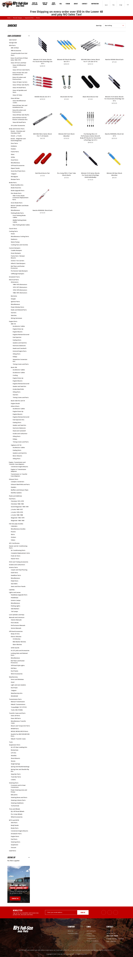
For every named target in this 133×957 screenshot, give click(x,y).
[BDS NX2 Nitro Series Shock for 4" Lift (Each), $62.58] (42, 122)
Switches (13, 315)
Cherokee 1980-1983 (16, 504)
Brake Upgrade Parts (16, 190)
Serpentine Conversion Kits (19, 360)
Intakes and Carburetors (16, 565)
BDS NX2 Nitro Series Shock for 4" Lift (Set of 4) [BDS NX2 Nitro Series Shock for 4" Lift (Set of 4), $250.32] (90, 60)
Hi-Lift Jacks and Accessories (19, 650)
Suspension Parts (13, 745)
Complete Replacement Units (19, 553)
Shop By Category (35, 3)
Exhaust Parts (12, 479)
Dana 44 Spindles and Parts (19, 91)
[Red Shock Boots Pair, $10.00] (42, 161)
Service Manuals (15, 628)
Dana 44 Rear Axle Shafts (20, 85)
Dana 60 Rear (14, 98)
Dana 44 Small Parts (18, 87)
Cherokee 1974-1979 (16, 501)
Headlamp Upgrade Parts (18, 595)
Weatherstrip (12, 677)
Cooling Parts (12, 231)
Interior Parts (12, 567)
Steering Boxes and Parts (18, 797)
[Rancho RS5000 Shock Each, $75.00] (114, 47)
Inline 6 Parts (14, 406)
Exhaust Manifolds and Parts (19, 484)
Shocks (12, 761)
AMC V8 (12, 324)
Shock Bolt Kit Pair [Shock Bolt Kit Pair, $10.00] (66, 97)
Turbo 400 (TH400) (16, 710)
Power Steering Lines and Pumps (18, 791)
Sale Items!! (12, 40)
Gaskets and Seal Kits (19, 343)
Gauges (12, 299)
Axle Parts (11, 45)
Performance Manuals (17, 625)
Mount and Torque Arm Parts (19, 726)
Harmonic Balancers (18, 345)
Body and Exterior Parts (15, 129)
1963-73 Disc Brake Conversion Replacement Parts (19, 197)
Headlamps (13, 597)
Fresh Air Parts (14, 556)
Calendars (13, 526)
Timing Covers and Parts (20, 364)
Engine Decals (14, 403)
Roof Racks (13, 671)
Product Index (91, 936)
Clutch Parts (12, 228)
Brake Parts (12, 182)
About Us (70, 931)
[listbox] (115, 25)
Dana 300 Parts (15, 718)
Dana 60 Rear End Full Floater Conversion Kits (19, 118)
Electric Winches (15, 636)
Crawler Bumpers (15, 250)
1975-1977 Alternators (19, 287)
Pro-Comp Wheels (15, 814)
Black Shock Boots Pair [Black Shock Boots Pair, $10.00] (90, 97)
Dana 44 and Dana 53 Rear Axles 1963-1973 (18, 59)
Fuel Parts (11, 499)
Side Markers (14, 609)
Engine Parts (12, 321)
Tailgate (12, 174)
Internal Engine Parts (18, 351)
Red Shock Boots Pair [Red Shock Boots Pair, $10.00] (42, 173)
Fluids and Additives (14, 496)
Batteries (13, 296)
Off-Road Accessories (16, 165)
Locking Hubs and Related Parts (18, 654)
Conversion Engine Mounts (18, 466)
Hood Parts (13, 160)
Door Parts (13, 143)
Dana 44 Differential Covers (18, 66)
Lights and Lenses (14, 592)
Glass (11, 154)
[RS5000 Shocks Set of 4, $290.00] (42, 85)
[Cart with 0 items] (128, 3)
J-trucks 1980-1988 (16, 515)
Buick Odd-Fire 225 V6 (17, 401)
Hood (11, 682)
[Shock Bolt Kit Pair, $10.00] (66, 85)
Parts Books (14, 622)
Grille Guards (14, 648)
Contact (84, 4)
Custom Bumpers (13, 248)
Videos (12, 540)
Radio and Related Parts (18, 310)
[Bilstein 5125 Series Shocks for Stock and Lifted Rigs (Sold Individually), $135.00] (90, 161)
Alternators (13, 282)
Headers (12, 487)
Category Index (91, 938)
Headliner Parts (15, 575)
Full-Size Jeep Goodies (15, 524)
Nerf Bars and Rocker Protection (17, 267)
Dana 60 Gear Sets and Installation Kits (19, 106)
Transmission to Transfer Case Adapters (18, 475)
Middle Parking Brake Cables (18, 221)
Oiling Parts (15, 354)
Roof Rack (13, 688)
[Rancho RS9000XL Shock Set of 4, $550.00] (114, 122)
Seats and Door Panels (17, 586)
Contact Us (15, 898)
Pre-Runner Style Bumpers (18, 271)
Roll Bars (13, 668)
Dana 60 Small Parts (18, 122)
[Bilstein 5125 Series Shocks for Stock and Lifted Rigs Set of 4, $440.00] (42, 47)
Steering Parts (12, 783)
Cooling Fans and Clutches (18, 245)
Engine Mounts (16, 332)
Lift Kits (12, 753)
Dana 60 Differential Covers (18, 101)
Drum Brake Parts (15, 203)
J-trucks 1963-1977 (16, 509)
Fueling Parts (16, 340)
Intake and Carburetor (19, 433)
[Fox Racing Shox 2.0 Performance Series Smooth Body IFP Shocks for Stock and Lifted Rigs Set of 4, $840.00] (90, 122)
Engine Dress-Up (17, 329)
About (76, 4)
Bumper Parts (14, 179)
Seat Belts (13, 584)
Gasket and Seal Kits (18, 386)
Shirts (12, 534)
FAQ (60, 4)
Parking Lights (14, 606)
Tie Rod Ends (14, 806)
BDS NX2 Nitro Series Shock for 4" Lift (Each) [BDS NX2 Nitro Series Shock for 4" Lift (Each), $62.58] (42, 135)
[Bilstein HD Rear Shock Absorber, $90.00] (114, 161)
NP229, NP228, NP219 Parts (18, 731)
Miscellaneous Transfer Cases (17, 722)
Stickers (12, 537)
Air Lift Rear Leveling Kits (18, 747)
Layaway (11, 590)
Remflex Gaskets (15, 493)
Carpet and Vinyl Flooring (18, 570)
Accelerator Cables (18, 326)
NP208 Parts (14, 728)
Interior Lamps (14, 600)
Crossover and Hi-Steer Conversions (17, 786)
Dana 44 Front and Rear (17, 63)
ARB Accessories (15, 50)
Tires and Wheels (13, 809)
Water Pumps (14, 242)
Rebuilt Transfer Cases (17, 739)
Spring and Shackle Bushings (19, 766)
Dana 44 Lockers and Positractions (18, 78)
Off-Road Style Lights (17, 665)
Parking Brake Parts (16, 213)
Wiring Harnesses (15, 318)
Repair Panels (14, 168)
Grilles (12, 157)
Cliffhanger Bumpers (16, 274)
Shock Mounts (14, 758)
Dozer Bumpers (15, 253)
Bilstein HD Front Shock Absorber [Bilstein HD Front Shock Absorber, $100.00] (66, 135)
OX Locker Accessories (17, 125)
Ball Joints (13, 795)
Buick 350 (13, 367)
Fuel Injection (16, 337)
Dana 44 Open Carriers (19, 82)
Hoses (12, 234)
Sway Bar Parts (15, 774)
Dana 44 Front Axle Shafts (20, 70)
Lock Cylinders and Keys (15, 615)
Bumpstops (13, 750)
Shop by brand (44, 3)
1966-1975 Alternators (19, 284)
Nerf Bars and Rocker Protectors (17, 662)
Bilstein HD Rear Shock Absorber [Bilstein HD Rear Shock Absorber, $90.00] (114, 174)
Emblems (13, 146)
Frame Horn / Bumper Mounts (17, 257)
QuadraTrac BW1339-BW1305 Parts (19, 735)
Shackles (12, 755)
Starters (12, 312)
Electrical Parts (13, 280)
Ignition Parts (14, 301)
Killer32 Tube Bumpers (17, 263)
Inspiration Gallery (73, 933)
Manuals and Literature (15, 617)
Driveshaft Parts (13, 277)
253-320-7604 (112, 936)
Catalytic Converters (16, 482)
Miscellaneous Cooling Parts (19, 236)
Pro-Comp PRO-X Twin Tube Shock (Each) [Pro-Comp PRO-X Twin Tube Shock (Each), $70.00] (66, 174)
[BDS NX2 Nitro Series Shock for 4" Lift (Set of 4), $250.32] (90, 47)
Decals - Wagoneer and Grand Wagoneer (17, 139)
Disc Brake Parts (15, 193)
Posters (12, 532)
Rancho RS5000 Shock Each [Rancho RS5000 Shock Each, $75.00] (114, 59)
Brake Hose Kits (15, 188)
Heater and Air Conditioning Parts (17, 547)
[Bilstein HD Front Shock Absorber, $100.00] (66, 122)
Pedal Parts (13, 581)
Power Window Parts (16, 307)
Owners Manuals (15, 620)
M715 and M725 (13, 820)
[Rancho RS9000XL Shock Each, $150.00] (42, 198)
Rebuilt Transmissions (17, 704)
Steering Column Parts (17, 800)
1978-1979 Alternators (19, 290)
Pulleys (14, 357)
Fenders (12, 149)
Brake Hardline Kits (16, 185)
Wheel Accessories (15, 817)
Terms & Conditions (93, 941)
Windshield (13, 696)
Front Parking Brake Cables (18, 216)
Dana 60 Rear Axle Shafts (20, 115)
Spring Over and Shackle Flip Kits (19, 770)
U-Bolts (12, 779)
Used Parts (53, 3)
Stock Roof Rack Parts (17, 171)
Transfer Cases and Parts (16, 713)
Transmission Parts (14, 699)
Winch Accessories (15, 674)
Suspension (13, 845)
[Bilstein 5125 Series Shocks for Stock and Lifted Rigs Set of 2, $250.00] (114, 85)
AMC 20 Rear (14, 48)
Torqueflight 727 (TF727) (18, 707)
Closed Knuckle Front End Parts (18, 54)
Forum (68, 4)
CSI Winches (15, 639)
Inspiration (95, 4)
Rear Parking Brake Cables (20, 225)
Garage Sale (12, 42)
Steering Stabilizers (16, 803)
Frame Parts (14, 151)
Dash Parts (13, 572)
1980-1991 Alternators (19, 293)
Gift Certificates (13, 543)
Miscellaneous (14, 163)
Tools (10, 742)
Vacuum (12, 847)
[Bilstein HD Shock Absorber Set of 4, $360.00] (66, 47)
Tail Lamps (13, 611)
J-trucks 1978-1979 (16, 512)
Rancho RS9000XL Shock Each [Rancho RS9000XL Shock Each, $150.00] (42, 210)
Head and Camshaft (18, 431)
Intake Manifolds (17, 389)
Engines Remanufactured (20, 334)
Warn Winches (16, 644)
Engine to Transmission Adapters (17, 470)
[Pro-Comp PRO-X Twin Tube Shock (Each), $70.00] (66, 161)
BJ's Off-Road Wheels (16, 811)
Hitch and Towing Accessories (17, 562)
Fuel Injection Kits (17, 420)
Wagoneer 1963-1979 (16, 518)
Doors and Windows (16, 679)
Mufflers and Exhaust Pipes (18, 490)
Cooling (14, 375)
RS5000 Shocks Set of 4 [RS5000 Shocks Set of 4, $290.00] (43, 97)
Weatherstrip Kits (15, 693)
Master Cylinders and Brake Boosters (18, 206)
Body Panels (14, 825)
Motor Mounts (16, 456)
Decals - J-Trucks (15, 136)
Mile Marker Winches (18, 642)
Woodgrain (13, 176)
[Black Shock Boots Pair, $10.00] (90, 85)
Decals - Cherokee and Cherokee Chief (17, 132)
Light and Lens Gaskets (17, 685)
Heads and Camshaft (19, 348)
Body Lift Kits (14, 634)
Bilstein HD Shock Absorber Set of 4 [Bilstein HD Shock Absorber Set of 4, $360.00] (66, 60)
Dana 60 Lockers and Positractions (18, 111)
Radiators (13, 239)
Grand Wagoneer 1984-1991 (19, 507)
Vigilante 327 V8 (15, 445)
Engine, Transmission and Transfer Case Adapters (16, 463)
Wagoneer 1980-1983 (16, 520)
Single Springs (14, 764)
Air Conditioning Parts (17, 550)
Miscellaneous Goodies (17, 529)
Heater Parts (14, 559)
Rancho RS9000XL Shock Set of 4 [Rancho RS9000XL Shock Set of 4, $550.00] (114, 135)
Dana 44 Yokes (16, 95)
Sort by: (99, 25)
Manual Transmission (17, 701)
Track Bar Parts (15, 777)
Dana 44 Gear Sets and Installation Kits (19, 73)
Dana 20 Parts (14, 715)
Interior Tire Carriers (16, 261)
